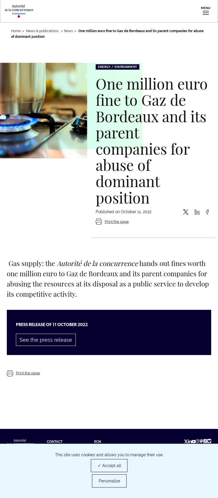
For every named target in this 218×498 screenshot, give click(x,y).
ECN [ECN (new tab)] (97, 442)
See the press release (46, 340)
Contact (54, 442)
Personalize (109, 481)
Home (16, 31)
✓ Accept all (109, 465)
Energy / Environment (117, 67)
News (68, 31)
